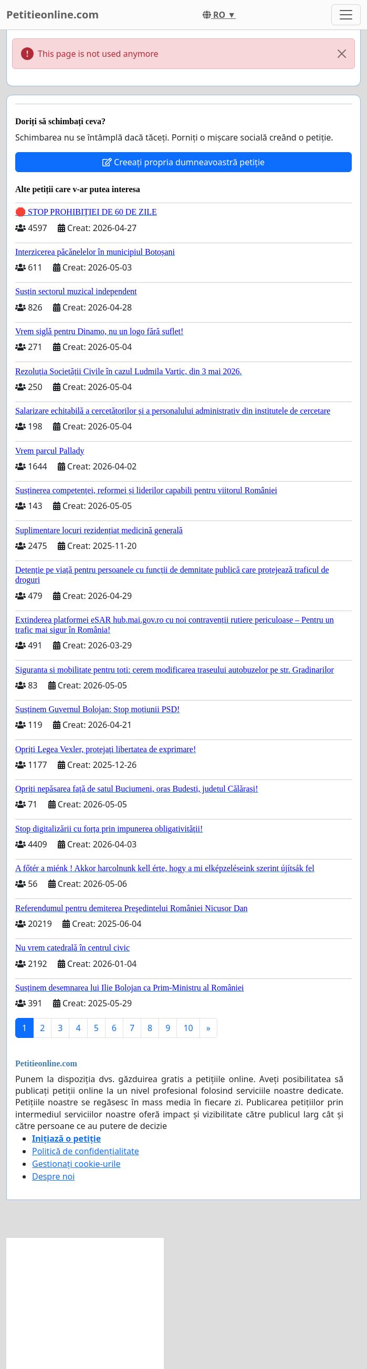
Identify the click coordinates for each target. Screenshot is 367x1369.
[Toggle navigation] (346, 14)
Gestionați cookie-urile (76, 1164)
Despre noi (53, 1176)
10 (188, 1028)
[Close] (341, 53)
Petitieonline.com (52, 14)
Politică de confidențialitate (85, 1151)
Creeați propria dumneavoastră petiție (183, 162)
